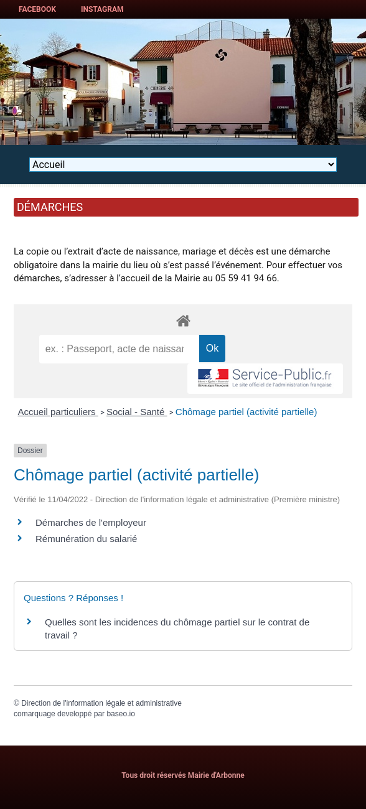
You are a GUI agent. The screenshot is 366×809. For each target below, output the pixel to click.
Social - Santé (136, 411)
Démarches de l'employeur (90, 522)
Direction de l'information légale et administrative (101, 703)
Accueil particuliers (58, 411)
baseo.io (120, 713)
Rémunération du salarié (86, 538)
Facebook (37, 9)
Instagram (102, 9)
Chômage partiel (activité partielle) (246, 411)
